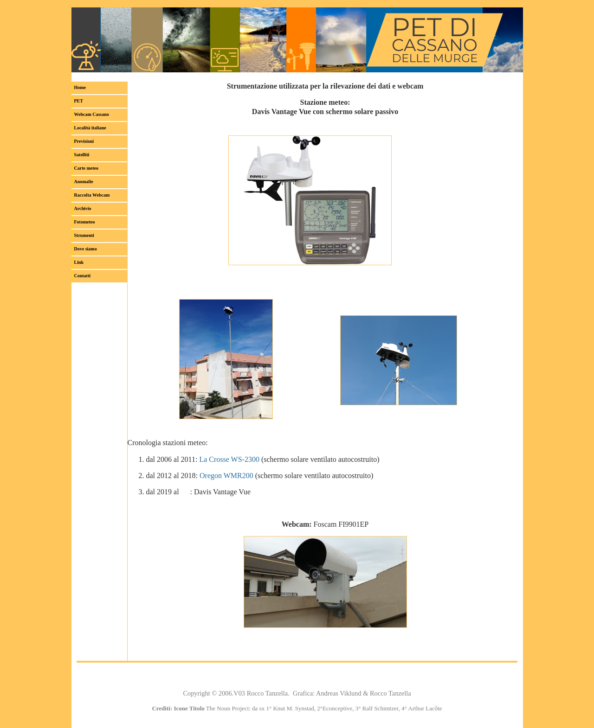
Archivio (82, 208)
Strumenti (84, 235)
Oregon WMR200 (226, 475)
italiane (90, 127)
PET (78, 100)
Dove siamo (85, 248)
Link (79, 262)
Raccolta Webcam (92, 195)
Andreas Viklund (339, 693)
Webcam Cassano (91, 114)
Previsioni (84, 141)
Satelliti (82, 154)
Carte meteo (86, 168)
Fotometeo (84, 221)
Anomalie (83, 181)
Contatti (82, 275)
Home (80, 87)
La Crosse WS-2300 (229, 459)
